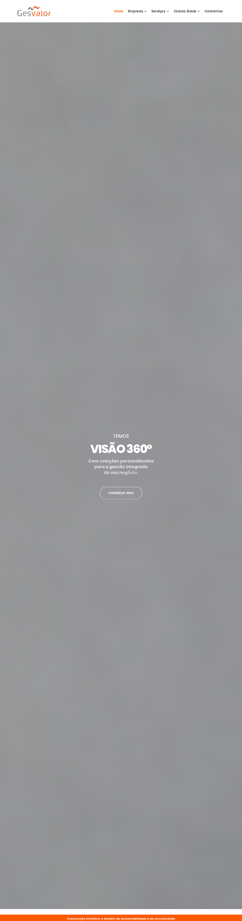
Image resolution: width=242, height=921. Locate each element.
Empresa (135, 11)
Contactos (214, 11)
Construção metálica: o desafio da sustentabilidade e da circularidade (121, 919)
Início (118, 11)
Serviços (158, 11)
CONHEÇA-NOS (121, 496)
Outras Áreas (185, 11)
